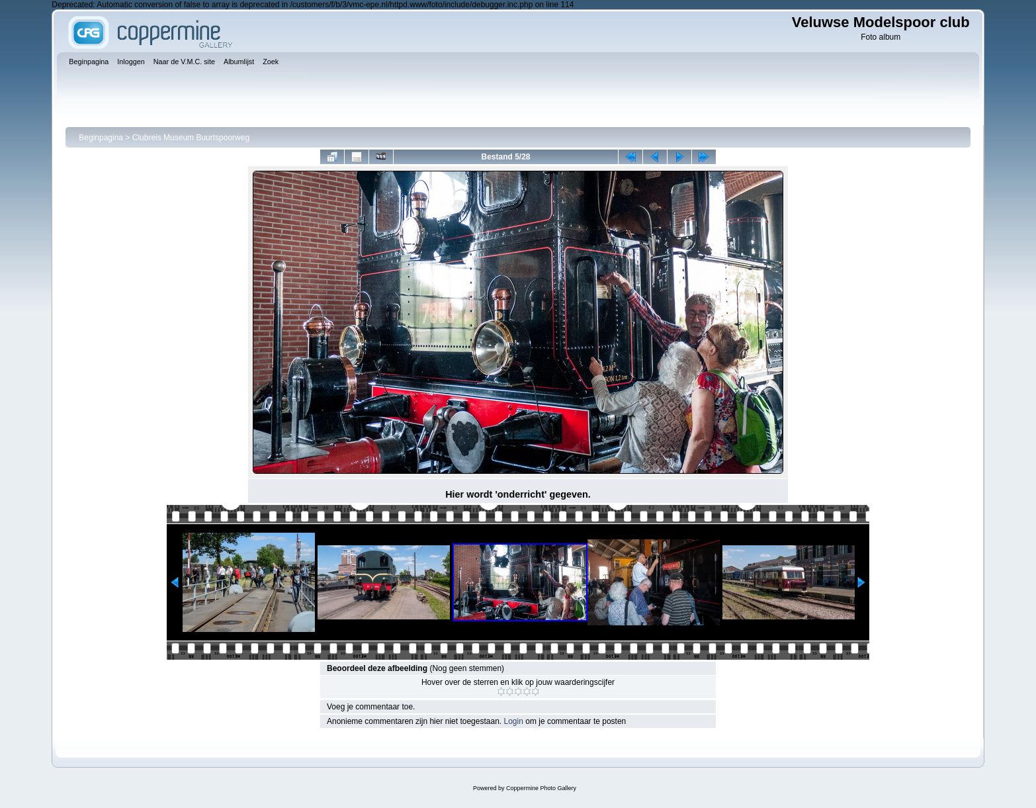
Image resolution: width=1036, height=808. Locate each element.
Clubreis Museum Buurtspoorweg (190, 137)
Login (513, 721)
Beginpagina (101, 137)
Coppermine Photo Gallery (541, 788)
